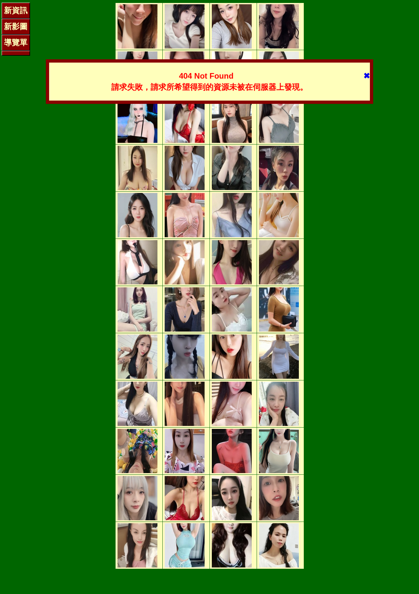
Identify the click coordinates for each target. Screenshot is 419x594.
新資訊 (15, 10)
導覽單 (15, 42)
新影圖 (15, 26)
